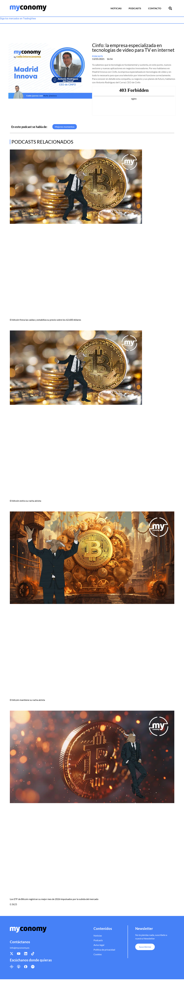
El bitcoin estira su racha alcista (25, 500)
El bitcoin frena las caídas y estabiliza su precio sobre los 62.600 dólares (45, 319)
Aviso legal (99, 944)
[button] (170, 8)
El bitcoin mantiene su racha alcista (27, 699)
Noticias (116, 8)
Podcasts (135, 8)
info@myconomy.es (19, 947)
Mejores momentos (64, 126)
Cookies (98, 954)
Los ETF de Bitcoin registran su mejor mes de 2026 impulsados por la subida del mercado (54, 899)
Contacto (154, 8)
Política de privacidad (104, 949)
